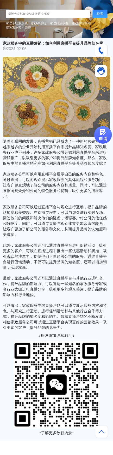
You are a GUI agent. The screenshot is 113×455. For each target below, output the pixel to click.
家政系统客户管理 (18, 27)
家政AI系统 (38, 23)
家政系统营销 (81, 23)
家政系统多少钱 (17, 23)
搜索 (100, 14)
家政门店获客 (59, 23)
